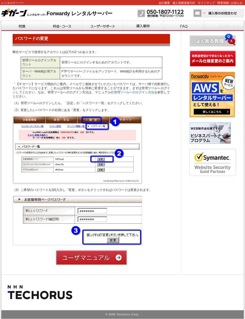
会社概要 (164, 2)
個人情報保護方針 (184, 2)
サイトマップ (206, 2)
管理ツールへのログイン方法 (134, 92)
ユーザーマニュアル (91, 257)
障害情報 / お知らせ (229, 2)
